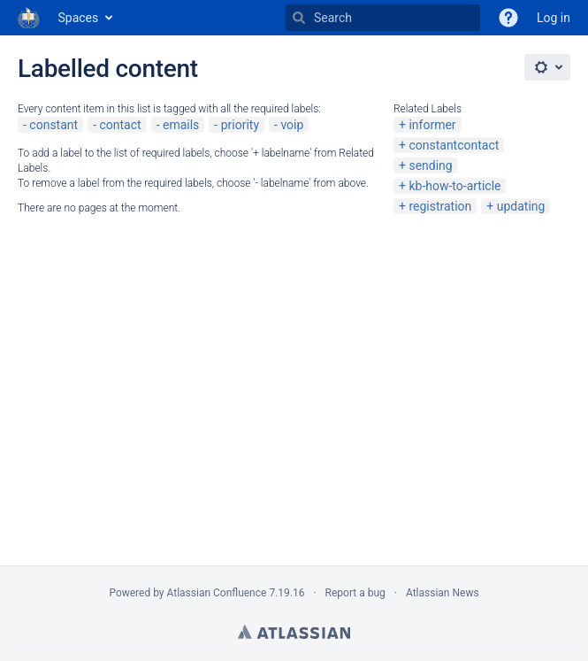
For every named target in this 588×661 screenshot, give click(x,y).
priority (240, 125)
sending (430, 165)
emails (181, 125)
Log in (553, 18)
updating (521, 206)
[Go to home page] (29, 17)
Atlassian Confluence (217, 593)
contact (120, 125)
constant (53, 125)
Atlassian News (442, 593)
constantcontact (454, 145)
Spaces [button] (78, 18)
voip (291, 125)
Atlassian (294, 631)
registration (440, 206)
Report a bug (355, 593)
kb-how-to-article (454, 186)
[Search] (299, 18)
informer (432, 125)
